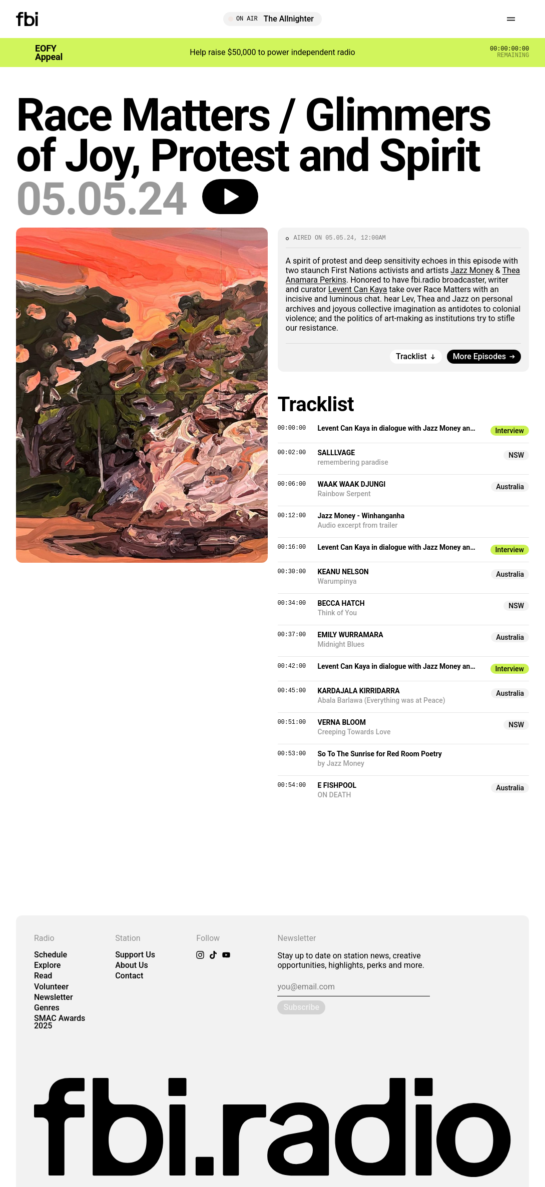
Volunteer (51, 986)
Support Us (135, 954)
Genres (47, 1007)
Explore (47, 965)
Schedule (50, 954)
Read (43, 975)
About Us (131, 965)
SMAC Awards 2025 (59, 1021)
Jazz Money (471, 270)
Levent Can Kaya (357, 289)
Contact (129, 975)
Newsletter (53, 997)
